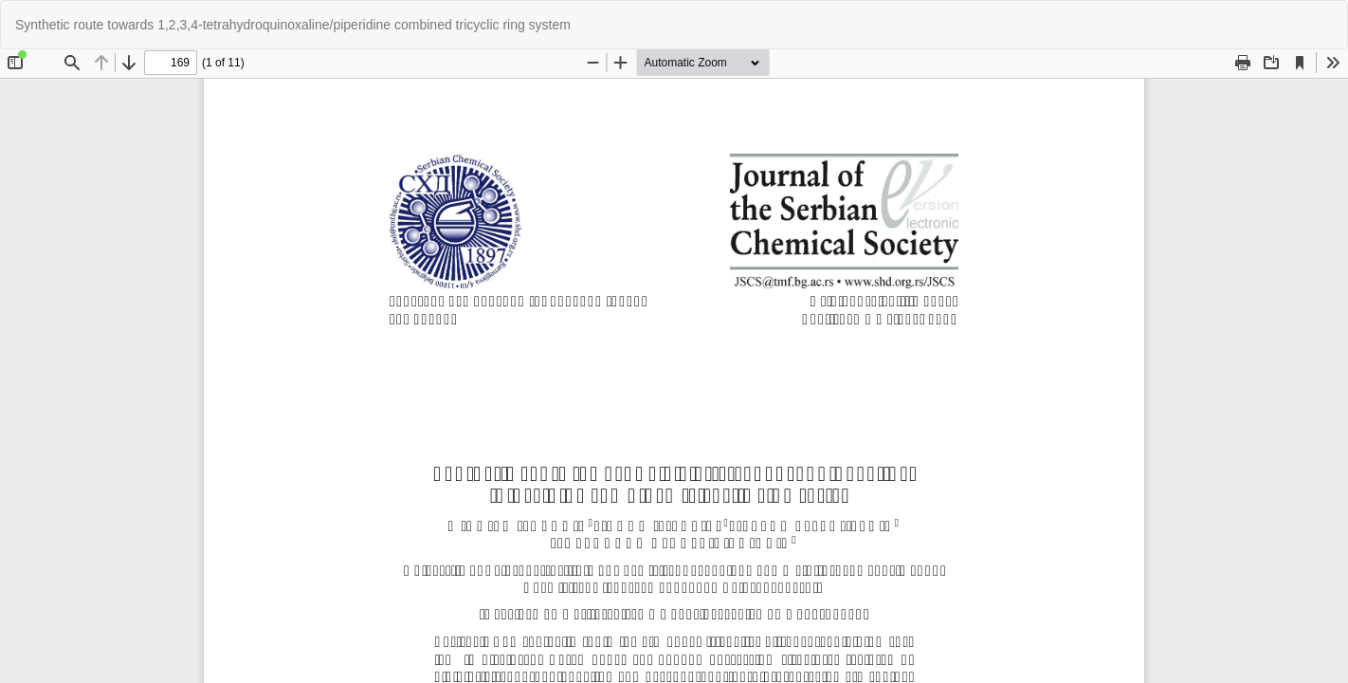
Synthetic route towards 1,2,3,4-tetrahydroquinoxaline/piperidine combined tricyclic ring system (293, 24)
